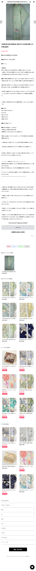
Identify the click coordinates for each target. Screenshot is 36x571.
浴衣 (2, 523)
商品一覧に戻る (18, 549)
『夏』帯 (3, 533)
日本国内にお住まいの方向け (18, 232)
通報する (33, 235)
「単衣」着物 (4, 537)
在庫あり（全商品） (5, 505)
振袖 (2, 519)
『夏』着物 (3, 528)
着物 (2, 509)
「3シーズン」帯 (4, 542)
